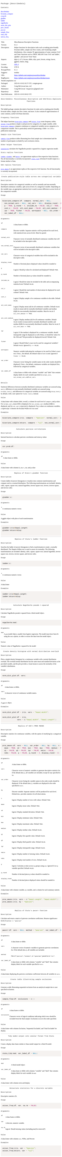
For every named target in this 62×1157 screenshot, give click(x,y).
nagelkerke (4, 23)
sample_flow (5, 32)
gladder (3, 18)
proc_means (5, 27)
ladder (3, 21)
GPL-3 (16, 64)
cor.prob (3, 16)
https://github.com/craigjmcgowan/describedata (29, 75)
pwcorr (3, 30)
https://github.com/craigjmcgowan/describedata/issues (32, 78)
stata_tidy (4, 34)
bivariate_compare (7, 14)
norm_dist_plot (6, 25)
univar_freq (4, 37)
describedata (5, 11)
